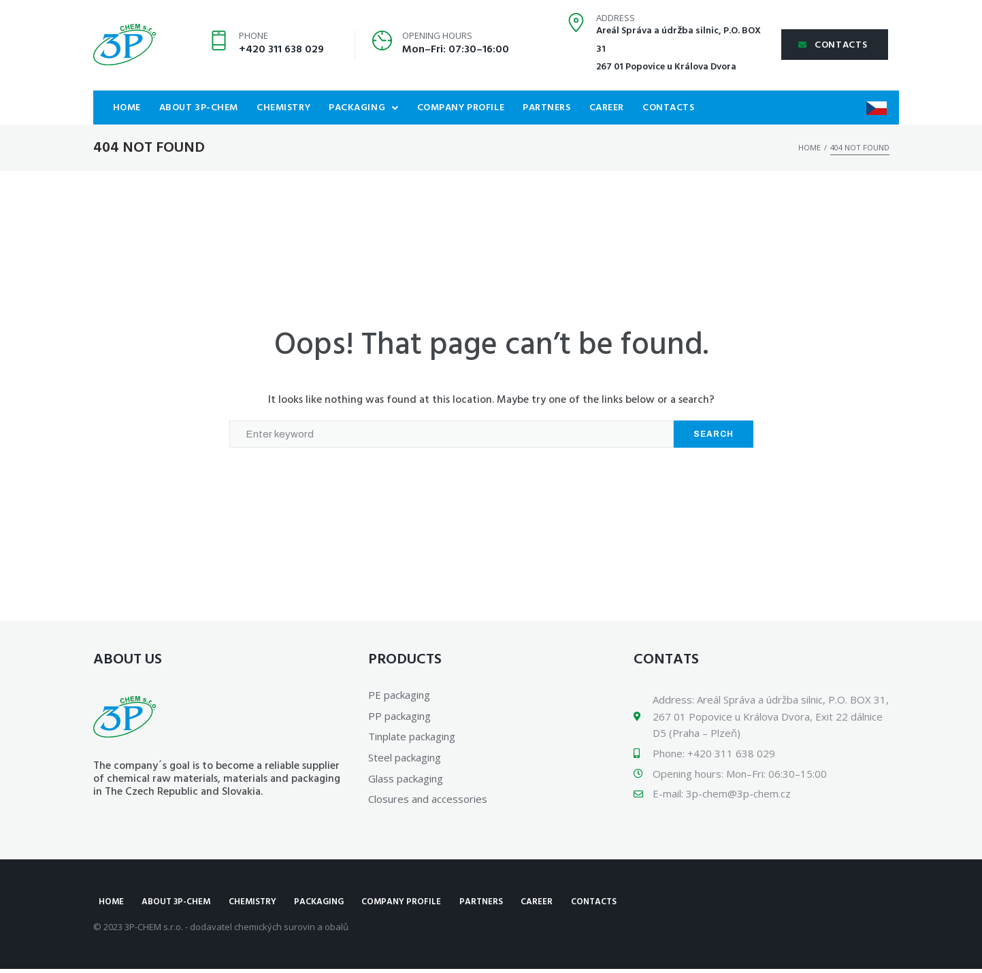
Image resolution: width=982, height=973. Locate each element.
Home (809, 147)
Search (713, 434)
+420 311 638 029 (281, 50)
